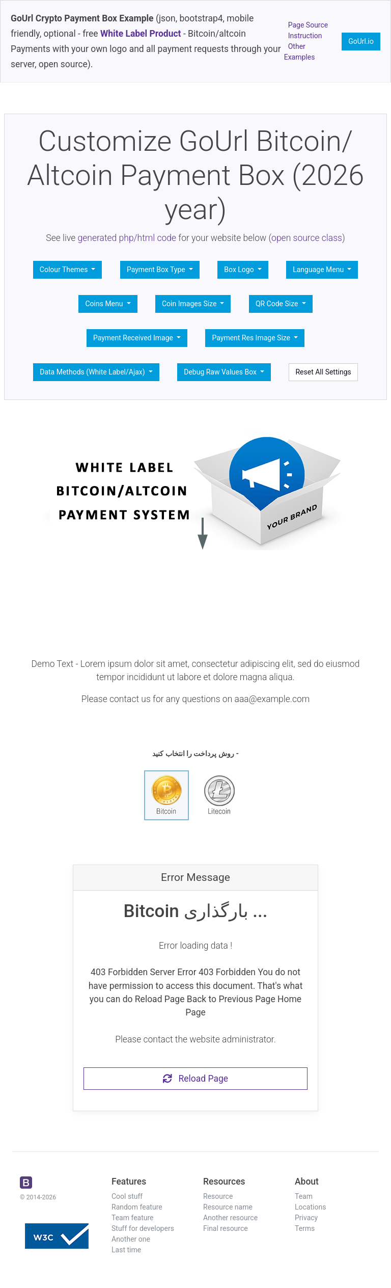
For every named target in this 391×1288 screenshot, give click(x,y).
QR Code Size (278, 304)
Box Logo (240, 269)
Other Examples (299, 51)
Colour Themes (65, 269)
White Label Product (140, 34)
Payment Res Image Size (252, 338)
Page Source (308, 25)
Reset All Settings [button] (323, 372)
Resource (218, 1196)
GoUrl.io (361, 41)
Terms (305, 1228)
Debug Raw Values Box (221, 372)
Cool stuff (127, 1196)
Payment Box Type (157, 269)
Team (304, 1196)
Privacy (306, 1218)
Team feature (132, 1218)
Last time (126, 1250)
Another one (130, 1239)
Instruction (305, 36)
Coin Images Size (190, 304)
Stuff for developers (142, 1228)
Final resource (225, 1228)
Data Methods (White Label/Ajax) (93, 372)
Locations (310, 1207)
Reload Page (195, 1079)
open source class (306, 238)
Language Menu (319, 269)
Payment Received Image (134, 338)
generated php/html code (127, 238)
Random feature (136, 1207)
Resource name (228, 1207)
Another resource (230, 1218)
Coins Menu (105, 304)
